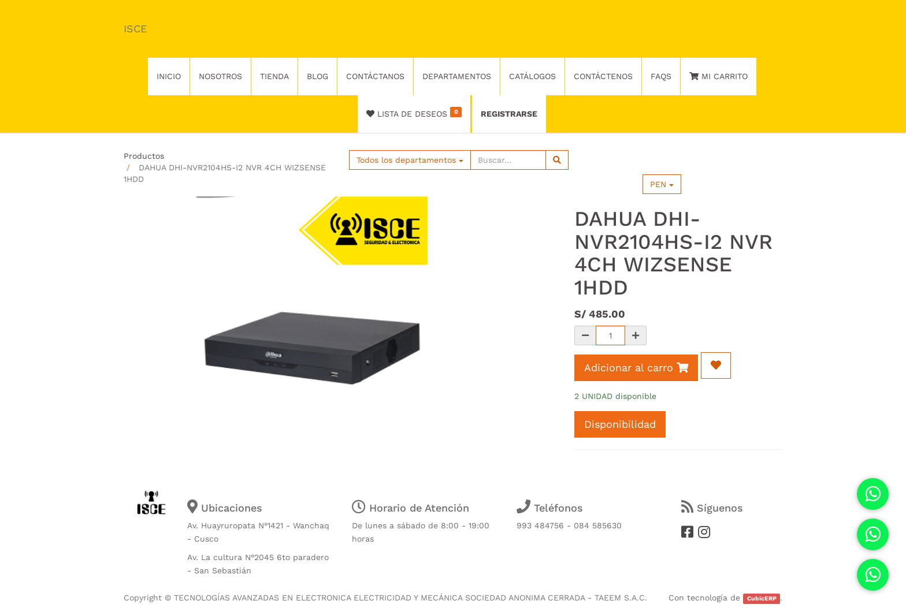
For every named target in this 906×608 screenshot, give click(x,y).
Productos (144, 156)
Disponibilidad (620, 424)
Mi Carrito (718, 76)
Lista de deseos (414, 112)
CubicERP (762, 598)
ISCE (135, 29)
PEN (662, 184)
